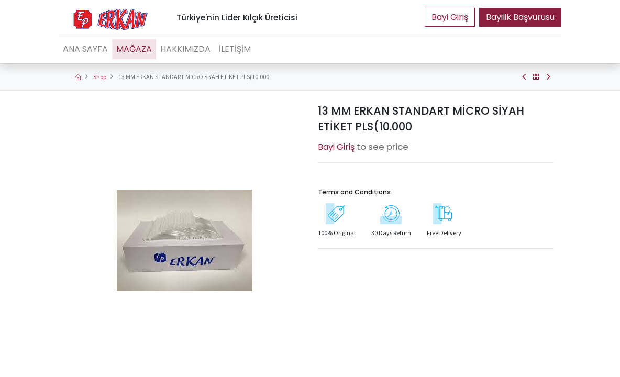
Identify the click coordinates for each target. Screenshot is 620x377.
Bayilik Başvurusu (520, 17)
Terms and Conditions (354, 191)
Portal (450, 17)
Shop (99, 77)
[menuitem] (85, 49)
